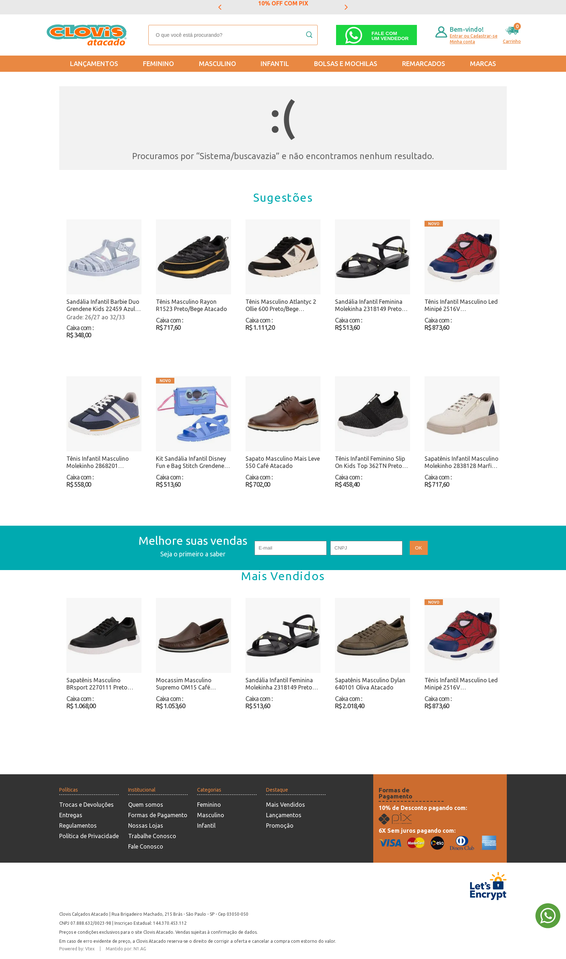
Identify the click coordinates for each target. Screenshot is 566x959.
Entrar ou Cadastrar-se (473, 36)
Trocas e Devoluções (86, 804)
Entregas (70, 815)
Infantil (275, 63)
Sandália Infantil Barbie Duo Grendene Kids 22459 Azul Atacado (102, 305)
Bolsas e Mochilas (345, 63)
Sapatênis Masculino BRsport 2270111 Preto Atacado (96, 684)
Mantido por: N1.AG (126, 948)
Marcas (483, 63)
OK (418, 548)
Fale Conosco (145, 846)
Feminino (158, 63)
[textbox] (233, 35)
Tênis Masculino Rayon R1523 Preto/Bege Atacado (191, 305)
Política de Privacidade (89, 836)
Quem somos (145, 804)
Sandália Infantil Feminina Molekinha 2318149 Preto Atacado (368, 305)
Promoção (279, 825)
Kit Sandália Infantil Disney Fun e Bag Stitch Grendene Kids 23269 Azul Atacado (191, 462)
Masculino (217, 63)
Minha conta (462, 41)
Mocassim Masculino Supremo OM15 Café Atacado (184, 684)
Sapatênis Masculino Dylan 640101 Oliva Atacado (370, 684)
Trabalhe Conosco (152, 836)
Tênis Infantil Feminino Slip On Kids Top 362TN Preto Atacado (370, 462)
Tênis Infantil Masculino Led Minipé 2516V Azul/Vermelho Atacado (461, 305)
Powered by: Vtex (77, 948)
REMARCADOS (423, 63)
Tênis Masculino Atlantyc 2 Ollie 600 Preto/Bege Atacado (280, 305)
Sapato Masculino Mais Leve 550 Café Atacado (282, 462)
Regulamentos (78, 825)
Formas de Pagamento (157, 815)
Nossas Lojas (145, 825)
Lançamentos (94, 63)
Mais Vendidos (285, 804)
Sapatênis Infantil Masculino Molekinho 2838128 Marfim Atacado (461, 462)
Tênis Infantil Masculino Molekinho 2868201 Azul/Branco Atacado (97, 462)
